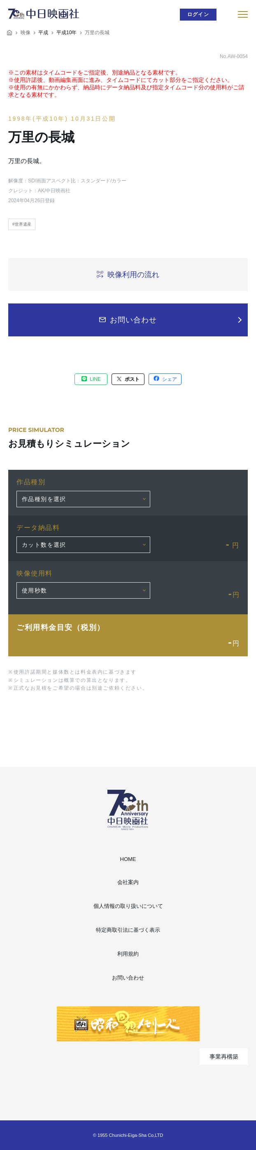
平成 (43, 32)
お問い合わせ (128, 978)
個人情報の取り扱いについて (128, 906)
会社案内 (128, 882)
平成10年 (66, 32)
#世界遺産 (21, 224)
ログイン (198, 14)
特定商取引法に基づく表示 (128, 930)
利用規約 (128, 954)
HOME (128, 859)
